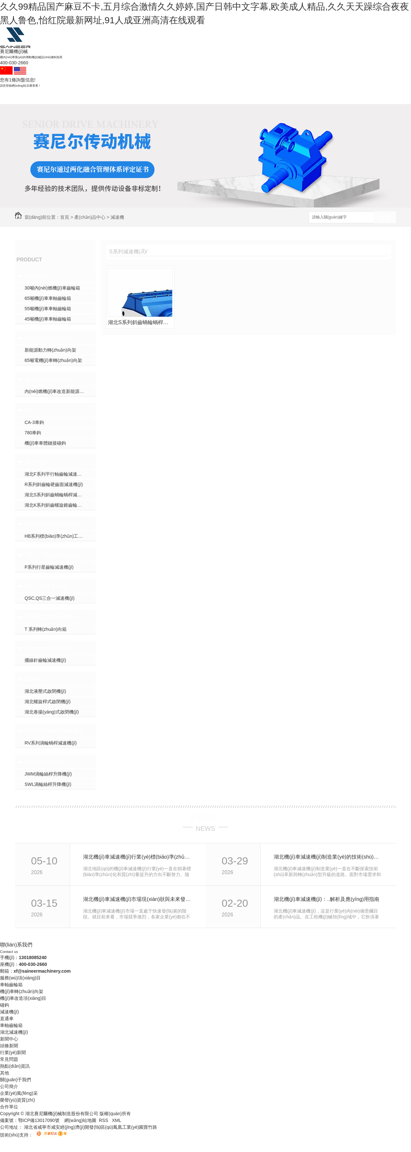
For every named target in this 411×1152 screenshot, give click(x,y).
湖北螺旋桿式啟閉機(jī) (47, 701)
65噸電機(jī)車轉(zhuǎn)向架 (53, 360)
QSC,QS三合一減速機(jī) (50, 598)
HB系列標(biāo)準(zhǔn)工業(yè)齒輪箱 (54, 524)
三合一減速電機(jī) (46, 586)
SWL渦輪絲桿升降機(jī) (48, 784)
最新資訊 (205, 817)
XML (116, 1120)
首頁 (64, 217)
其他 (4, 1072)
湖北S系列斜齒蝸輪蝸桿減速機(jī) (58, 494)
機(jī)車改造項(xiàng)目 (51, 379)
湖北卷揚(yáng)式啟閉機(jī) (52, 711)
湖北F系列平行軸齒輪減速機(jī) (56, 474)
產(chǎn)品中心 (205, 96)
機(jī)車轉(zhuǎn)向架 (49, 338)
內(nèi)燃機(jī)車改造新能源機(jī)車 (59, 391)
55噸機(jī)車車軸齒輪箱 (48, 308)
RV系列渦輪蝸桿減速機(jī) (54, 731)
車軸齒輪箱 (67, 96)
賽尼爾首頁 (32, 96)
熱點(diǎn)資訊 (15, 1066)
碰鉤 (101, 96)
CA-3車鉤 (34, 422)
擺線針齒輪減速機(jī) (48, 648)
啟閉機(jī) (35, 679)
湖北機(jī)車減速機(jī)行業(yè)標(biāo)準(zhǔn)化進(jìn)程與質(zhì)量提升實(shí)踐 (137, 857)
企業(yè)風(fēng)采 (19, 1093)
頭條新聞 (9, 1045)
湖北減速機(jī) (14, 1032)
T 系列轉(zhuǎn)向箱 (46, 629)
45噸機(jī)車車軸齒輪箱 (48, 319)
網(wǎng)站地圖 (80, 1120)
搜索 (385, 217)
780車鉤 (33, 432)
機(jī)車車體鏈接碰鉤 (45, 443)
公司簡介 (9, 1086)
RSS (104, 1120)
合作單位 (9, 1106)
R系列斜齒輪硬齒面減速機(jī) (54, 484)
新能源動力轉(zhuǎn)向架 (50, 350)
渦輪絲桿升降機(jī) (46, 762)
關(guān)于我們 (274, 96)
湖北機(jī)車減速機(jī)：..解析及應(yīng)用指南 (326, 899)
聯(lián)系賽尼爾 (308, 96)
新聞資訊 (240, 96)
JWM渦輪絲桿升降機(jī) (48, 774)
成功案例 (171, 96)
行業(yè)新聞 (13, 1052)
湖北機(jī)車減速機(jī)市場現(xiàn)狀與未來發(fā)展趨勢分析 (137, 899)
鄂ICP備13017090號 (38, 1120)
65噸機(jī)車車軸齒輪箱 (48, 298)
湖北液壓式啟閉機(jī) (45, 691)
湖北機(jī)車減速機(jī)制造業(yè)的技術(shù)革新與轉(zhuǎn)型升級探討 (328, 857)
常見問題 (9, 1059)
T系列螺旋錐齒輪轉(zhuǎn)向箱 (54, 617)
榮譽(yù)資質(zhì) (17, 1100)
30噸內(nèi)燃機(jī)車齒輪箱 (52, 288)
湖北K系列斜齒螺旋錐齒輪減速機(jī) (60, 505)
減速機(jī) (135, 96)
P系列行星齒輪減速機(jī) (52, 555)
